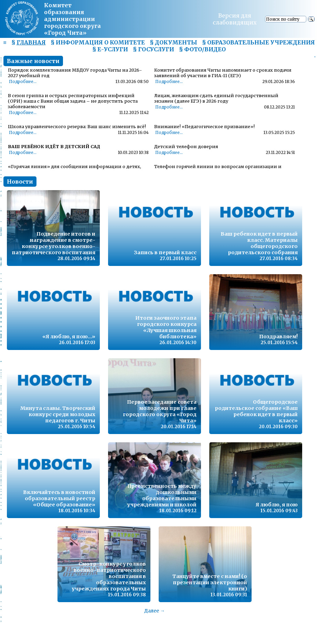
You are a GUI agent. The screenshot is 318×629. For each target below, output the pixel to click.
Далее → (154, 611)
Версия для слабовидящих (235, 19)
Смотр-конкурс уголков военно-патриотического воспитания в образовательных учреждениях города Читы (109, 576)
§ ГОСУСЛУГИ (153, 49)
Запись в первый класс (165, 252)
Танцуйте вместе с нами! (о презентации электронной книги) (209, 582)
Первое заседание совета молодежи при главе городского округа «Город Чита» (160, 411)
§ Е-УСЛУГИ (110, 49)
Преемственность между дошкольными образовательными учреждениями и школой (162, 495)
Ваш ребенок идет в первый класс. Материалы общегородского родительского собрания (259, 243)
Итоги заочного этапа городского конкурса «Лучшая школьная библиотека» (166, 327)
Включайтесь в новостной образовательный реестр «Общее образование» (59, 498)
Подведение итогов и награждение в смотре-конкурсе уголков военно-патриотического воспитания (53, 243)
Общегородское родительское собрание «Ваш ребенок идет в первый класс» (256, 411)
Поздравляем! (278, 336)
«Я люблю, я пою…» (68, 336)
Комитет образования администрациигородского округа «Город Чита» (72, 19)
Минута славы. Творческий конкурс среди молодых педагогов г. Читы (57, 414)
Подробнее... (22, 81)
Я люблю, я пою (277, 505)
